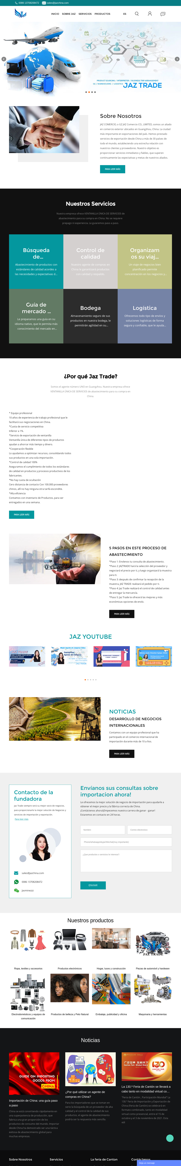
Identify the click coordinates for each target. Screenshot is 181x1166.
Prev (3, 59)
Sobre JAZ (69, 13)
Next (177, 59)
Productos (102, 13)
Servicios (85, 13)
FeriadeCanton (124, 13)
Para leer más (112, 169)
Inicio (55, 13)
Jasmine (170, 1138)
